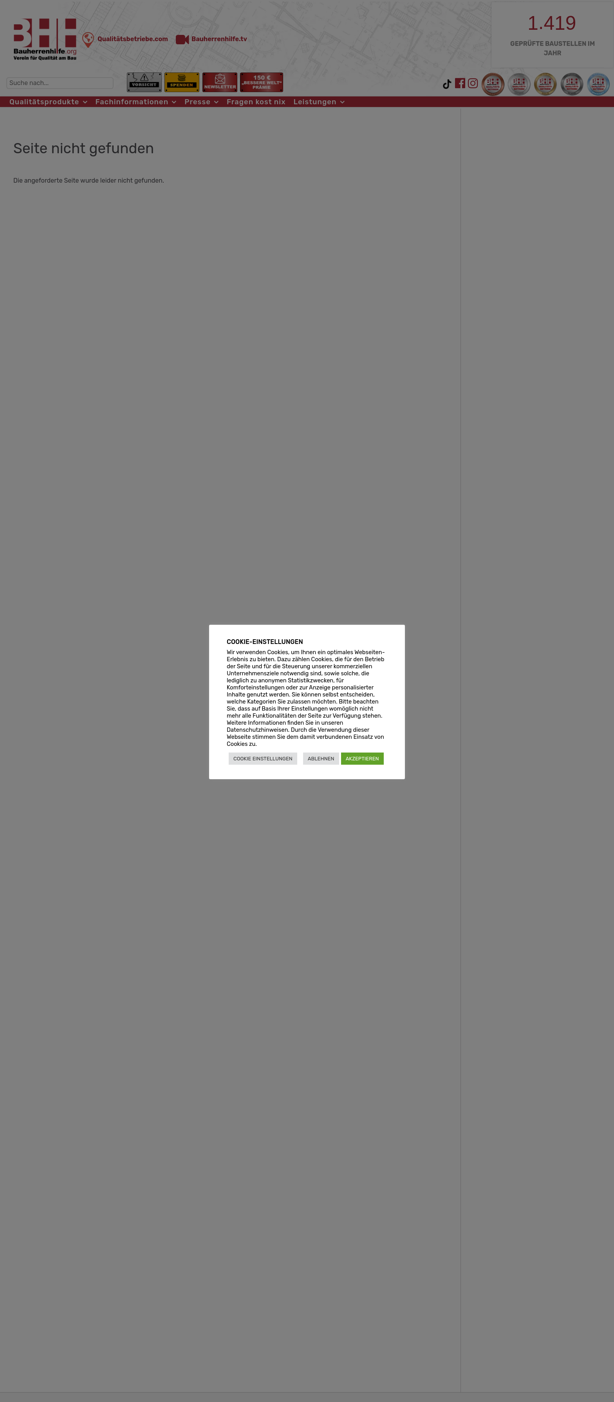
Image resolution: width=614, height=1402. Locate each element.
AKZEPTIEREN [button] (362, 759)
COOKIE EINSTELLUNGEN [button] (263, 759)
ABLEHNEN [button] (321, 759)
